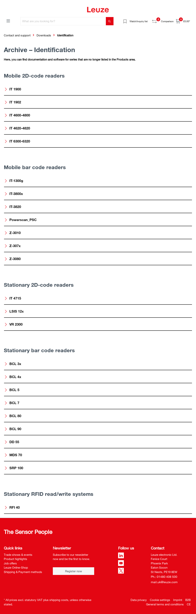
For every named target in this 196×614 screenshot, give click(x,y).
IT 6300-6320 (17, 141)
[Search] (110, 21)
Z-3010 (12, 233)
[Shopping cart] (183, 21)
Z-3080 (12, 259)
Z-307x (12, 246)
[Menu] (8, 20)
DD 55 (11, 442)
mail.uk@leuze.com (164, 582)
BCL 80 (12, 416)
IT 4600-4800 (17, 115)
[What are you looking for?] (63, 21)
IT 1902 (12, 102)
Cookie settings (160, 600)
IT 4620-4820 (17, 128)
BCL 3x (12, 364)
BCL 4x (12, 377)
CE (189, 604)
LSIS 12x (14, 311)
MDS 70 (13, 455)
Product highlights (15, 559)
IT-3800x (13, 194)
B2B (188, 600)
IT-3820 (12, 207)
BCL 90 (12, 429)
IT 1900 (12, 89)
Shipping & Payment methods (23, 572)
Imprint (177, 600)
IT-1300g (13, 180)
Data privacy (139, 600)
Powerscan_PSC (20, 220)
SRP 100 (13, 468)
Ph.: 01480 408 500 (164, 577)
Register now (73, 571)
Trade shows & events (18, 554)
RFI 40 (12, 507)
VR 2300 (13, 324)
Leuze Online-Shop (16, 567)
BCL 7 (11, 403)
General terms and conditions (165, 604)
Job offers (10, 563)
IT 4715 (12, 298)
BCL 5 (11, 390)
